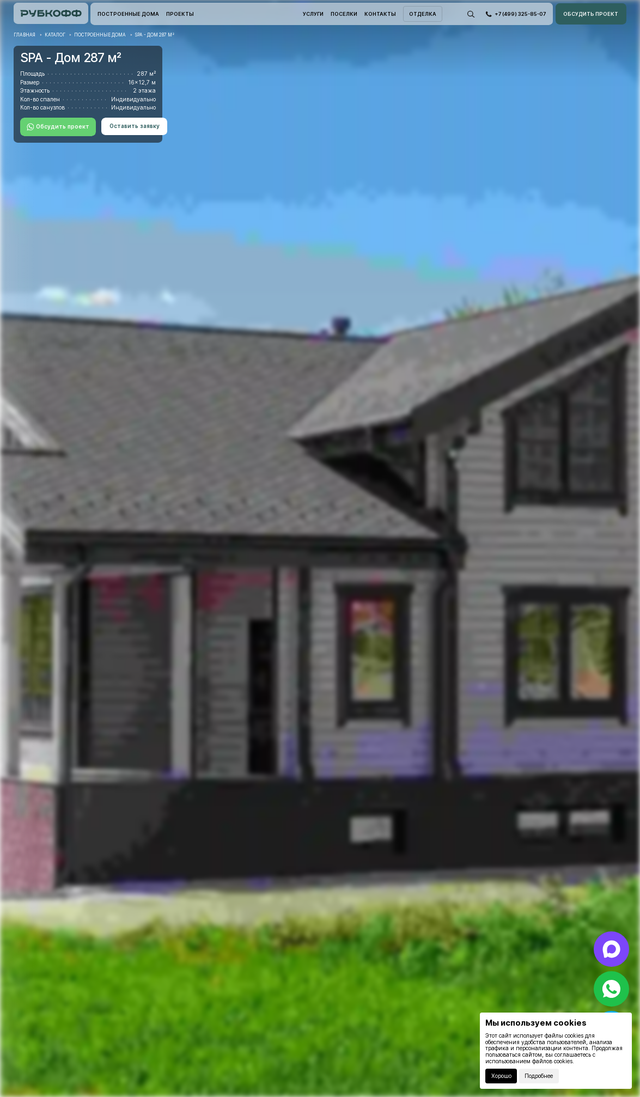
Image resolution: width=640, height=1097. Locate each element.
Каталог (55, 35)
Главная (24, 35)
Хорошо (501, 1075)
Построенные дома (100, 35)
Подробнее (539, 1075)
